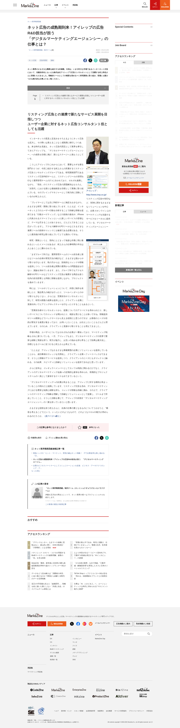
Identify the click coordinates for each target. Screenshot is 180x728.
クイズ (74, 647)
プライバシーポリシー (136, 711)
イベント (65, 5)
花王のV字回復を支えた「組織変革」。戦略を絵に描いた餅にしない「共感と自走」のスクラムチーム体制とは (49, 586)
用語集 (75, 5)
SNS (74, 661)
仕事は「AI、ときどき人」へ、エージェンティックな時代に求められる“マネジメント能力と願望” (91, 586)
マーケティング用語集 (35, 673)
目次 (86, 88)
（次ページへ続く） (53, 416)
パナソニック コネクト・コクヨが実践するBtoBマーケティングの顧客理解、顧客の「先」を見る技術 (48, 555)
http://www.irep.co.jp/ (96, 195)
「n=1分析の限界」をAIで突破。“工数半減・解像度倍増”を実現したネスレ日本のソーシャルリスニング (91, 565)
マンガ (74, 644)
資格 (52, 60)
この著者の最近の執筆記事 (55, 504)
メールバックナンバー (134, 178)
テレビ (74, 657)
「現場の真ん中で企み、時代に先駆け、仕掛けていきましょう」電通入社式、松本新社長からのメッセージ (90, 545)
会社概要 (109, 711)
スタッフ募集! (79, 711)
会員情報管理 (90, 711)
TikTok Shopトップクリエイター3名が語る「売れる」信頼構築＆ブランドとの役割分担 (90, 576)
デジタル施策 (54, 654)
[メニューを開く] (15, 5)
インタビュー (77, 640)
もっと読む (35, 471)
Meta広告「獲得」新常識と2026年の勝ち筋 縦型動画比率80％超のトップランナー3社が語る (49, 565)
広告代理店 (43, 60)
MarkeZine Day (100, 640)
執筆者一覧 (54, 661)
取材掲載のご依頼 (143, 625)
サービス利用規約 (120, 711)
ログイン (133, 190)
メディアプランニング (80, 654)
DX (51, 640)
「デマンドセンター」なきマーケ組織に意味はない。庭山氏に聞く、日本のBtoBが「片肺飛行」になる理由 (48, 545)
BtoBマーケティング (57, 651)
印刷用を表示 (34, 438)
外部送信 (149, 711)
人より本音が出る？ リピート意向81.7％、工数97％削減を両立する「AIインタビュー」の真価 (91, 555)
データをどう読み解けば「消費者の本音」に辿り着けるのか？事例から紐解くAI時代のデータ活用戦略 (48, 576)
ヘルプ (56, 711)
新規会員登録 (133, 184)
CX (51, 644)
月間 (143, 62)
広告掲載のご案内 (123, 625)
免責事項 (101, 711)
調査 (74, 651)
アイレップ (91, 191)
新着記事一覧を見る (134, 270)
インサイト (54, 647)
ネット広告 (32, 60)
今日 (124, 62)
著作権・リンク (66, 711)
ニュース (47, 5)
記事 (56, 5)
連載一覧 (53, 657)
